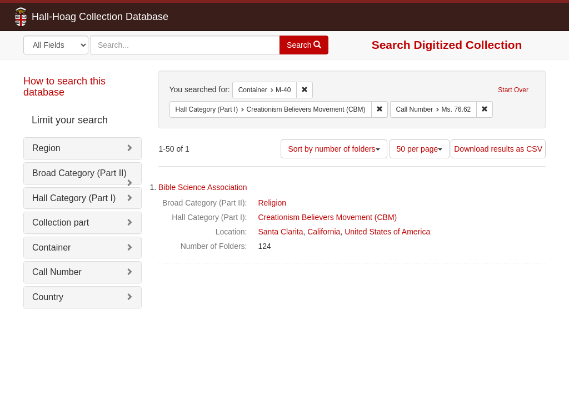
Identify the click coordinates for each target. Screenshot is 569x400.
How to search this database (64, 87)
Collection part (60, 222)
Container (51, 247)
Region (46, 148)
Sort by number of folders (334, 148)
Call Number (57, 272)
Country (47, 297)
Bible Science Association (202, 187)
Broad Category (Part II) (79, 173)
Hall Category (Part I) (74, 198)
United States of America (387, 231)
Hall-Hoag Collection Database (65, 16)
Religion (272, 202)
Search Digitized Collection (447, 44)
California (323, 231)
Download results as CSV (498, 148)
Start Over (513, 90)
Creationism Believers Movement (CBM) (327, 217)
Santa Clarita (280, 231)
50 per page (420, 148)
